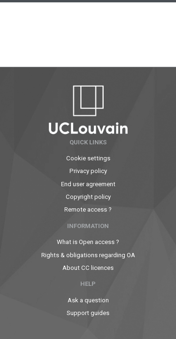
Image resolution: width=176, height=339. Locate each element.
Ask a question (88, 300)
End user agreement (88, 184)
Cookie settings (88, 158)
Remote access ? (88, 209)
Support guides (88, 312)
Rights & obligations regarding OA (88, 255)
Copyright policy (88, 196)
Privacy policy (88, 170)
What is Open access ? (88, 241)
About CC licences (88, 267)
